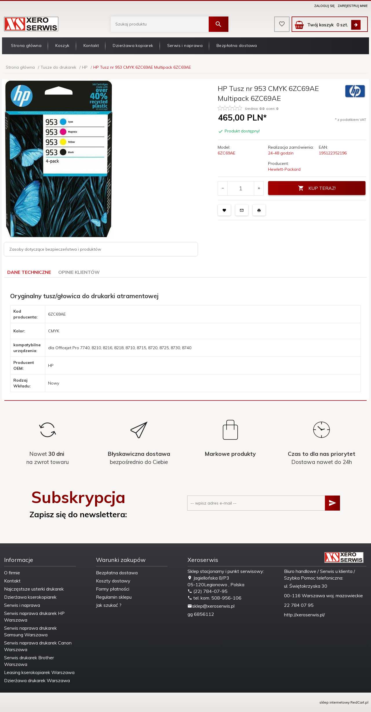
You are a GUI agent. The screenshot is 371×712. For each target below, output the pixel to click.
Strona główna (26, 45)
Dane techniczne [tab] (29, 272)
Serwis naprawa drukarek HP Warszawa (34, 616)
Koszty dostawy (113, 581)
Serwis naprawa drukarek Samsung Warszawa (30, 631)
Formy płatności (112, 589)
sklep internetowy (334, 702)
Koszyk (62, 45)
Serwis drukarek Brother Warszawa (29, 661)
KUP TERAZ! (317, 188)
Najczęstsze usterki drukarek (34, 589)
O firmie (12, 573)
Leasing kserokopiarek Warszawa (39, 672)
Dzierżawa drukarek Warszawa (37, 680)
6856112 (204, 614)
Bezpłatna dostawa (237, 45)
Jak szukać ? (108, 605)
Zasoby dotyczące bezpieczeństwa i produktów (55, 249)
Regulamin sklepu (114, 597)
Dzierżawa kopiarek (133, 45)
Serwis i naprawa (185, 45)
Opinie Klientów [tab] (79, 272)
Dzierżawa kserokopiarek (30, 597)
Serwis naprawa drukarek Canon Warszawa (38, 646)
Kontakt (91, 45)
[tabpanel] (185, 339)
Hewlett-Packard (284, 169)
